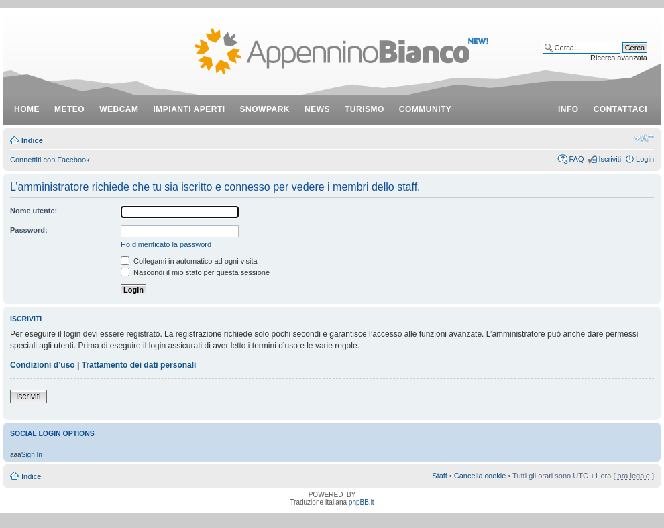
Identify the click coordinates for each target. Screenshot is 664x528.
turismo (364, 109)
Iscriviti (609, 159)
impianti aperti (189, 109)
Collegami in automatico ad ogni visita (189, 261)
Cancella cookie (480, 476)
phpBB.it (361, 502)
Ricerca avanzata (618, 58)
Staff (439, 476)
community (425, 109)
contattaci (620, 109)
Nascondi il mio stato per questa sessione (195, 272)
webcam (118, 109)
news (317, 109)
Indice (32, 140)
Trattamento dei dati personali (139, 365)
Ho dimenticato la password (166, 244)
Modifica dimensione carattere (644, 137)
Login (645, 159)
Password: (29, 230)
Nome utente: (33, 211)
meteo (69, 109)
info (568, 109)
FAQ (576, 159)
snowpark (265, 109)
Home (27, 109)
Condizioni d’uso (42, 365)
